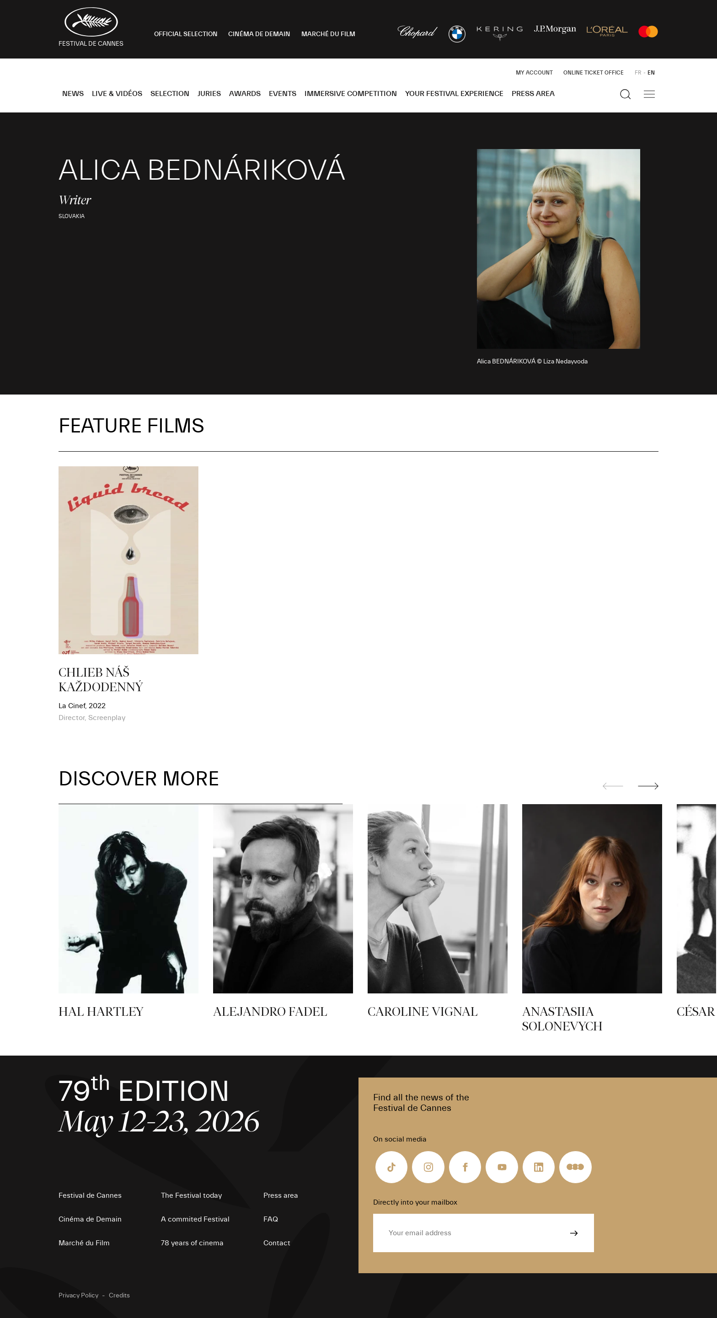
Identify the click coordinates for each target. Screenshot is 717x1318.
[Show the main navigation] (649, 94)
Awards (245, 94)
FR (638, 72)
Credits (119, 1295)
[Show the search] (625, 94)
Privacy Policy (78, 1295)
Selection (169, 94)
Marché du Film (84, 1243)
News (73, 94)
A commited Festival (195, 1219)
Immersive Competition (351, 94)
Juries (209, 94)
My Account (534, 72)
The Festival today (191, 1195)
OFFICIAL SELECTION (186, 34)
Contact (276, 1243)
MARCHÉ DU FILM (328, 34)
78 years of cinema (192, 1243)
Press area (533, 94)
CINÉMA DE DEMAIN (259, 34)
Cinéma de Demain (90, 1219)
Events (282, 94)
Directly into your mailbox (415, 1202)
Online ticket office (593, 72)
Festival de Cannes (90, 1195)
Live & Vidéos (117, 94)
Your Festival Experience (454, 94)
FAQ (270, 1219)
